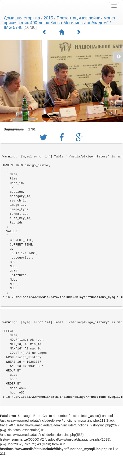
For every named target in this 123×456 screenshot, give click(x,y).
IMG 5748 (13, 27)
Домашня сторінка (22, 18)
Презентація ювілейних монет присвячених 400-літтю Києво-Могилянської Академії (60, 20)
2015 (48, 18)
